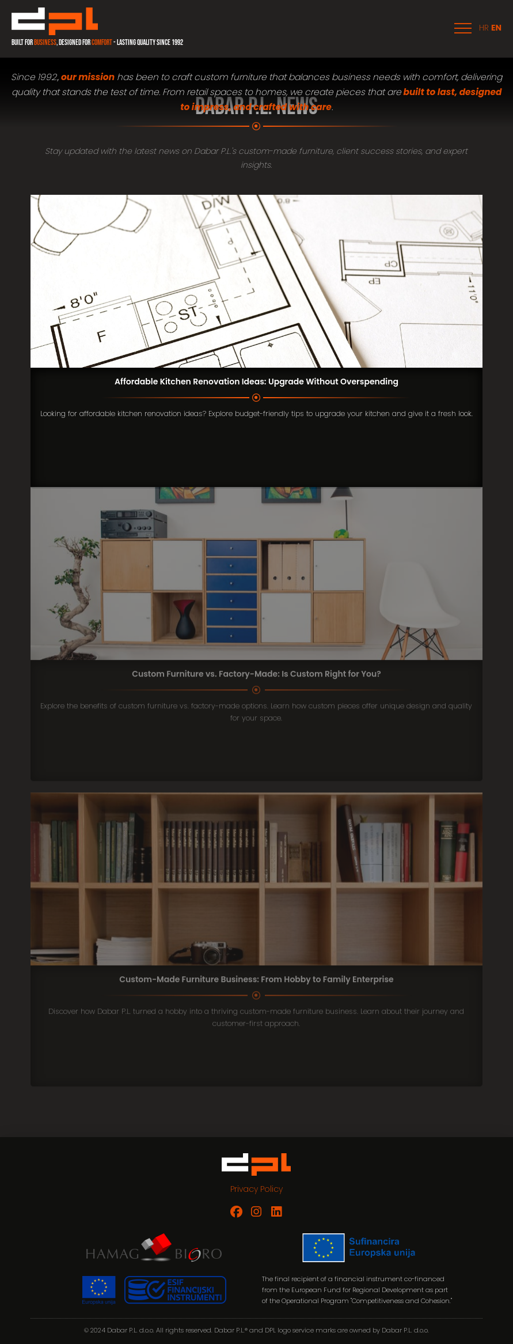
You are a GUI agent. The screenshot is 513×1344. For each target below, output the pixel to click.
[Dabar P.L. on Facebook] (236, 1212)
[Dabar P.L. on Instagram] (256, 1212)
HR (484, 27)
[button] (463, 28)
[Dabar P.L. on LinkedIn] (277, 1212)
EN (496, 27)
